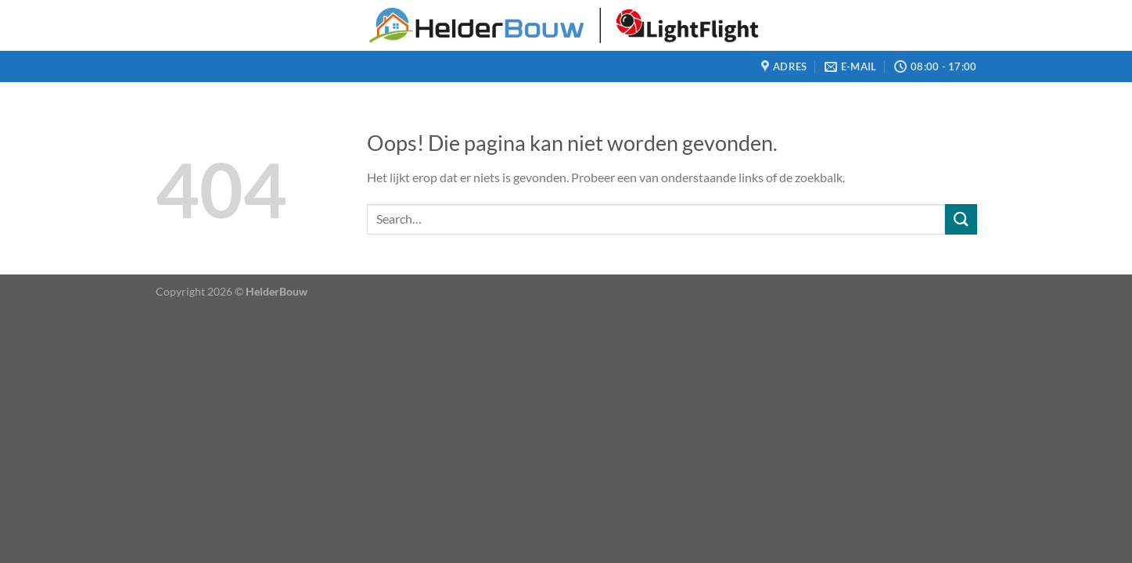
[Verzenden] (960, 219)
